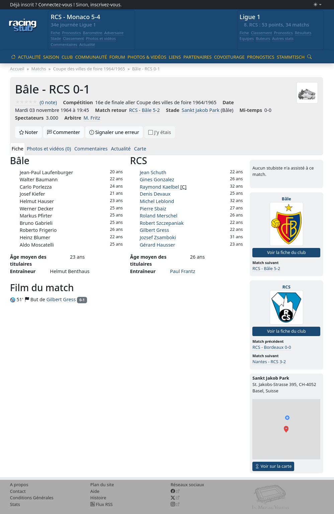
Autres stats (283, 38)
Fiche (55, 32)
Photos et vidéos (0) (49, 148)
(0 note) (36, 102)
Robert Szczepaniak (161, 223)
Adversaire (114, 32)
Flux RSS (101, 504)
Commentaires (64, 44)
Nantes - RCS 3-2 (269, 362)
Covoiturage (229, 57)
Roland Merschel (158, 215)
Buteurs (263, 38)
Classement (73, 38)
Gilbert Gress (154, 230)
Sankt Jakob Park (201, 110)
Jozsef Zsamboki (158, 237)
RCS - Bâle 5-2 (144, 110)
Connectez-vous (55, 4)
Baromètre (92, 32)
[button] (286, 429)
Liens (175, 57)
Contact (18, 491)
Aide (94, 491)
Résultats (303, 32)
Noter (28, 132)
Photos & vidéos (147, 57)
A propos (19, 484)
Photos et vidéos (101, 38)
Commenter (63, 132)
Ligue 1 (250, 17)
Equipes (247, 38)
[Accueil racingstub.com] (22, 26)
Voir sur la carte (273, 466)
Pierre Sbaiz (153, 208)
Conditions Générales (32, 498)
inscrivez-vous (105, 4)
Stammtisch (291, 57)
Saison (51, 57)
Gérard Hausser (157, 245)
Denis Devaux (155, 194)
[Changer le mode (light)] (317, 4)
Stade (56, 38)
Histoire (98, 498)
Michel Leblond (157, 201)
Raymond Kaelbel (160, 187)
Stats (15, 504)
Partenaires (197, 57)
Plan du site (102, 484)
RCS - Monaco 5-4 (75, 17)
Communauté (91, 57)
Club (67, 57)
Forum (117, 57)
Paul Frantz (182, 271)
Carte (140, 148)
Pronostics (71, 32)
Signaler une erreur (114, 132)
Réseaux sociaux (187, 484)
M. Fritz (92, 118)
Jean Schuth (153, 172)
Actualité (87, 44)
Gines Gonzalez (157, 179)
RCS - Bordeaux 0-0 (271, 347)
